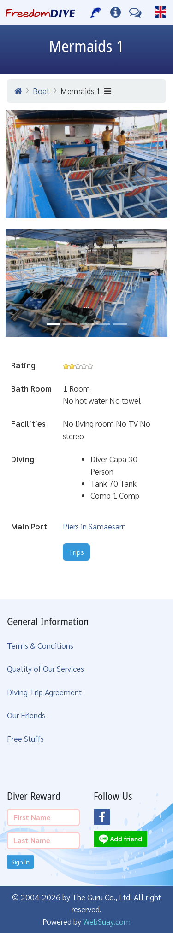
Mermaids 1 (85, 90)
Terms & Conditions (40, 645)
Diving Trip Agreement (44, 692)
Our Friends (26, 715)
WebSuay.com (107, 921)
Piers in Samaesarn (94, 526)
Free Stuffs (25, 738)
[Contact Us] (135, 12)
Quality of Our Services (45, 668)
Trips (76, 552)
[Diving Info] (115, 12)
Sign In (20, 861)
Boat (41, 90)
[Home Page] (40, 12)
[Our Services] (96, 12)
